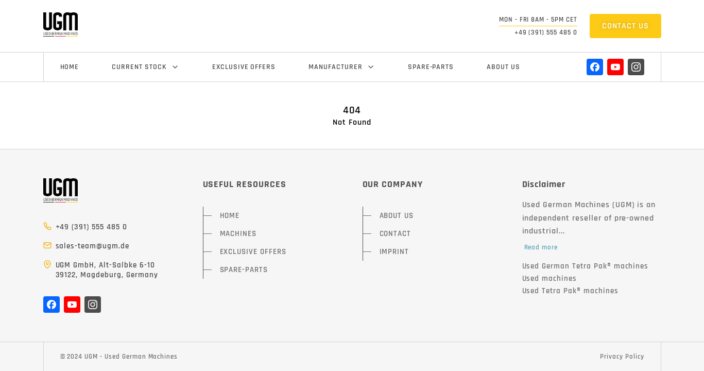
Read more (541, 247)
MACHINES (238, 234)
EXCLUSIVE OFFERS (244, 67)
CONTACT (395, 234)
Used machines (549, 278)
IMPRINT (394, 252)
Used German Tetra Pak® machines (585, 266)
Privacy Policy (622, 356)
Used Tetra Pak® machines (570, 291)
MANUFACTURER (341, 67)
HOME (69, 67)
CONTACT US (625, 26)
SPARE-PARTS (431, 67)
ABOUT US (503, 67)
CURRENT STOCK (145, 67)
